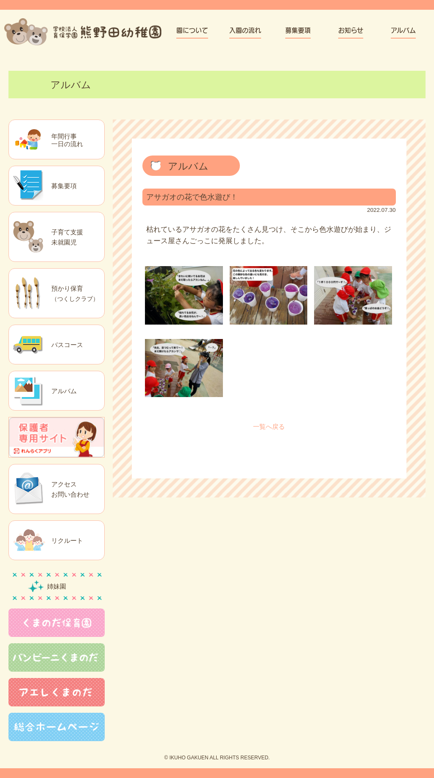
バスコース (67, 344)
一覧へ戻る (269, 426)
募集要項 (64, 185)
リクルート (67, 540)
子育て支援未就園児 (67, 237)
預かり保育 (75, 293)
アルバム (64, 391)
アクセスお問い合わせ (70, 489)
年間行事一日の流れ (67, 140)
